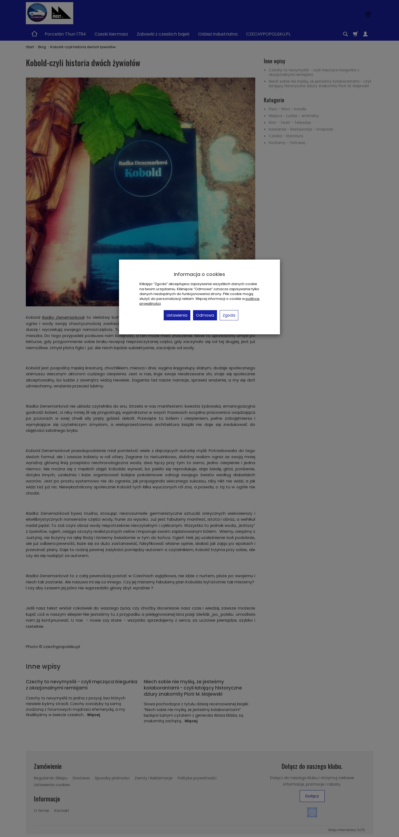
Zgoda (229, 315)
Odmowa (205, 315)
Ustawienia (177, 315)
